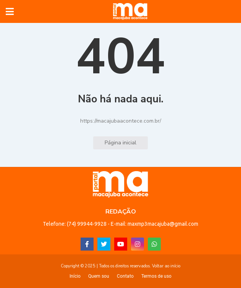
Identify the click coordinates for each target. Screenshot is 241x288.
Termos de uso (156, 276)
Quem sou (98, 276)
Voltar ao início (166, 266)
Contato (125, 276)
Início (75, 276)
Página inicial (120, 142)
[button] (9, 11)
